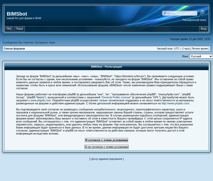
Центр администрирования (106, 159)
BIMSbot (17, 14)
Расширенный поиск (194, 20)
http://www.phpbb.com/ (175, 103)
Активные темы (45, 42)
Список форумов (14, 48)
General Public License (116, 97)
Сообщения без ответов (18, 42)
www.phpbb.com (41, 100)
